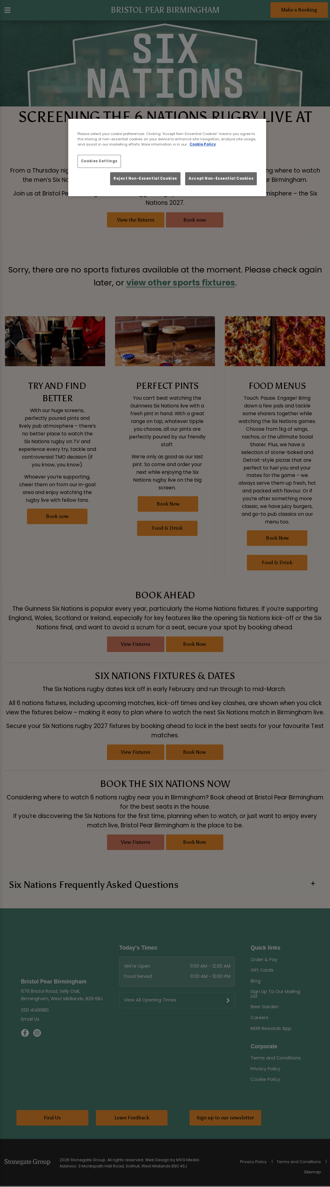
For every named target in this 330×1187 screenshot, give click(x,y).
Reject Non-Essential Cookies (145, 178)
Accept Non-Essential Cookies (221, 178)
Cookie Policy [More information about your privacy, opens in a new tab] (203, 144)
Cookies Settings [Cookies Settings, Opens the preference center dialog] (99, 161)
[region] (167, 157)
